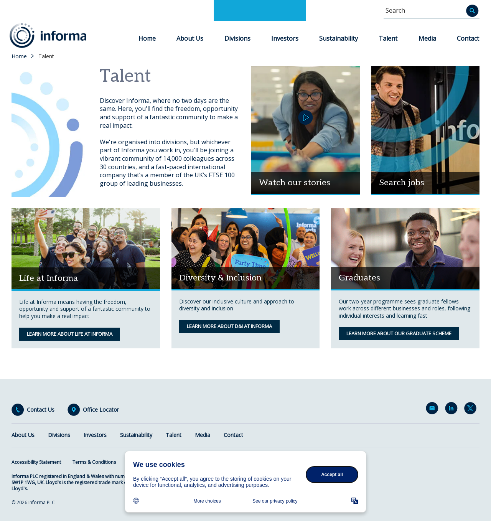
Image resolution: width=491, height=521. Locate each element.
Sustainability (338, 38)
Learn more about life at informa (69, 333)
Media (427, 38)
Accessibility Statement (36, 462)
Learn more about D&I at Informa (229, 326)
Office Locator (101, 409)
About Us (189, 38)
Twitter (471, 409)
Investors (284, 38)
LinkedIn (452, 409)
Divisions (237, 38)
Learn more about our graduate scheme (398, 333)
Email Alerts (433, 409)
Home (147, 38)
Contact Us (40, 409)
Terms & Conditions (94, 462)
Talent (388, 38)
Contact (468, 38)
